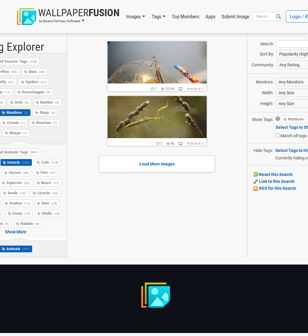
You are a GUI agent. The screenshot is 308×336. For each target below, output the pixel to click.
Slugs (47, 112)
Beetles (49, 102)
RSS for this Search (274, 188)
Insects (18, 162)
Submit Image (235, 17)
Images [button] (133, 17)
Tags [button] (156, 17)
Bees (36, 71)
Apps (210, 17)
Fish (47, 172)
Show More (15, 231)
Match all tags (293, 135)
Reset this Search (273, 174)
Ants (22, 102)
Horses (19, 172)
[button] (68, 16)
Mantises (296, 119)
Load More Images (157, 164)
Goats (21, 213)
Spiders (35, 82)
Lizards (47, 193)
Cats (50, 162)
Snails (16, 193)
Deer (49, 203)
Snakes (19, 203)
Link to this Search (274, 181)
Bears (50, 182)
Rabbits (29, 223)
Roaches (46, 122)
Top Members (185, 17)
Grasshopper (36, 92)
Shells (51, 213)
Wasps (18, 133)
